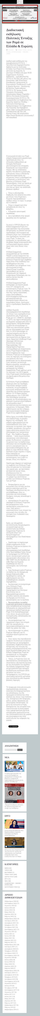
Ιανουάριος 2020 (10, 972)
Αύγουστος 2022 (10, 905)
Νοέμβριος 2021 (10, 925)
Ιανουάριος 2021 (10, 946)
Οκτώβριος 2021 (10, 927)
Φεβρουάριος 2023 (10, 901)
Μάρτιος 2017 (9, 1003)
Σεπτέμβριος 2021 (10, 929)
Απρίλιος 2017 (9, 1001)
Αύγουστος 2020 (10, 957)
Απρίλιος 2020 (9, 966)
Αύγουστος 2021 (10, 931)
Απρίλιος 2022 (9, 914)
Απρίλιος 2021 (9, 940)
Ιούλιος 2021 (8, 934)
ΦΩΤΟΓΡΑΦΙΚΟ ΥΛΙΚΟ (11, 887)
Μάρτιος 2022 (9, 916)
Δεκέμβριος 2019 (10, 975)
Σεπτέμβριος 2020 (10, 955)
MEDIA (7, 868)
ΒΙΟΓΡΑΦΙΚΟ (8, 872)
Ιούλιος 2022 (8, 908)
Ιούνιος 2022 (8, 910)
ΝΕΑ (6, 881)
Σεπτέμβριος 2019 (10, 981)
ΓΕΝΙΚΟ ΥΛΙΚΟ (21, 50)
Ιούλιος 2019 (8, 985)
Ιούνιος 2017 (8, 996)
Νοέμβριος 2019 (10, 977)
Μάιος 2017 (8, 999)
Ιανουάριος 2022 (10, 921)
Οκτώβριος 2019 (10, 979)
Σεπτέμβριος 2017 (10, 990)
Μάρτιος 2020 (9, 968)
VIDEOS (7, 870)
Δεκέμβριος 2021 (10, 923)
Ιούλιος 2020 (8, 960)
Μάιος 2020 (8, 964)
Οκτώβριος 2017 (10, 988)
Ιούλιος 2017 (8, 994)
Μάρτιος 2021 (9, 942)
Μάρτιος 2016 (9, 1007)
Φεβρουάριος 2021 (10, 944)
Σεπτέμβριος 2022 (10, 903)
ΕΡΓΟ (6, 879)
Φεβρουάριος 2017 (10, 1005)
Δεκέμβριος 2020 (10, 949)
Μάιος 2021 (8, 938)
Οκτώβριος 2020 (10, 953)
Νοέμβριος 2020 (10, 951)
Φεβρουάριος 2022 (10, 918)
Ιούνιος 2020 (8, 962)
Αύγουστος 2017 (10, 992)
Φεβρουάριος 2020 (10, 970)
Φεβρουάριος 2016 (10, 1009)
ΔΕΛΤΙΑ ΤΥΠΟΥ (9, 877)
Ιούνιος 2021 (8, 936)
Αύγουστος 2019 (10, 983)
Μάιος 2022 (8, 912)
